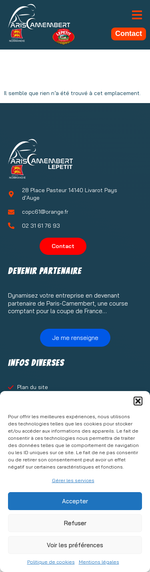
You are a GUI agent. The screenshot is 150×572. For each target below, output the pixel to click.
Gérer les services (73, 480)
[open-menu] (137, 15)
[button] (138, 401)
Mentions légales (99, 562)
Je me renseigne (75, 338)
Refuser (75, 523)
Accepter (75, 501)
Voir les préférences (75, 545)
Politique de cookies (51, 562)
